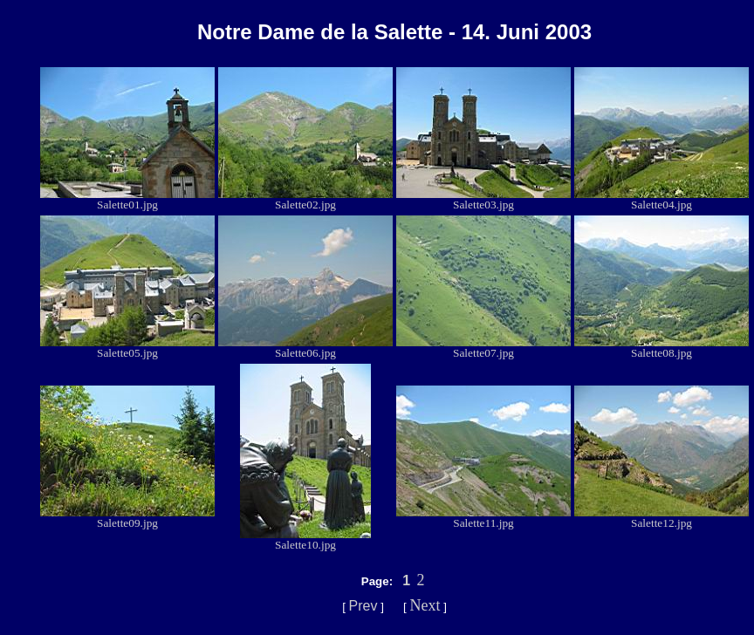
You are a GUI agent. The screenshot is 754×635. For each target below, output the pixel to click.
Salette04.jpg (661, 199)
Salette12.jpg (661, 517)
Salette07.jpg (483, 347)
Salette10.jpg (305, 539)
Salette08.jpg (661, 347)
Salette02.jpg (305, 199)
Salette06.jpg (305, 347)
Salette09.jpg (127, 517)
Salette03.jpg (483, 199)
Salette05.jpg (127, 347)
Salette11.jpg (483, 517)
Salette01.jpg (127, 199)
